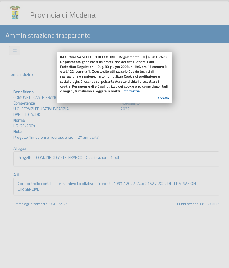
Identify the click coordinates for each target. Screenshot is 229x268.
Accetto (163, 98)
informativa (131, 91)
